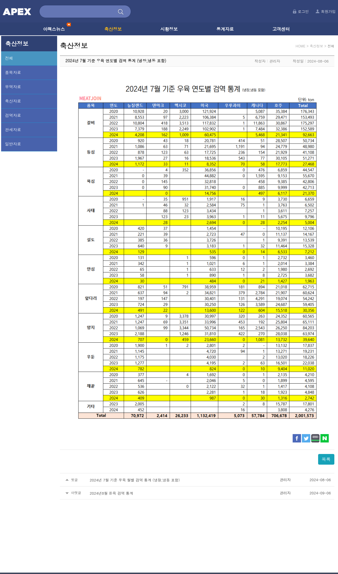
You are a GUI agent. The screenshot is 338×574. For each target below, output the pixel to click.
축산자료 (13, 101)
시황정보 (169, 29)
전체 (9, 58)
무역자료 (13, 86)
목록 (326, 459)
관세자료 (13, 129)
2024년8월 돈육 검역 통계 (111, 492)
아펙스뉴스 (57, 29)
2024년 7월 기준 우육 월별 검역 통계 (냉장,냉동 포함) (135, 480)
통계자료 (225, 29)
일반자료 (13, 144)
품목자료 (13, 72)
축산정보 (113, 29)
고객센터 (281, 29)
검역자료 (13, 115)
